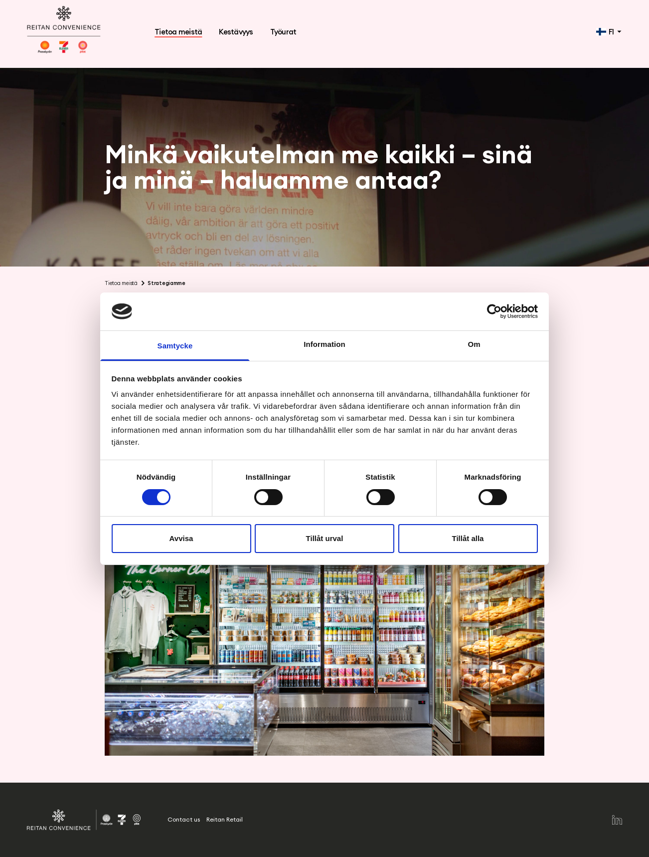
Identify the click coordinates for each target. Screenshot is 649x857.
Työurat (283, 31)
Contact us (183, 819)
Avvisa (181, 538)
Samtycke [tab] (175, 345)
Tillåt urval (324, 538)
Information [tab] (324, 344)
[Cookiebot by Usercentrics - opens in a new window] (494, 311)
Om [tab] (474, 344)
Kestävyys (236, 31)
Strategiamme (166, 283)
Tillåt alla (468, 538)
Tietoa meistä (178, 31)
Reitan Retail (224, 819)
